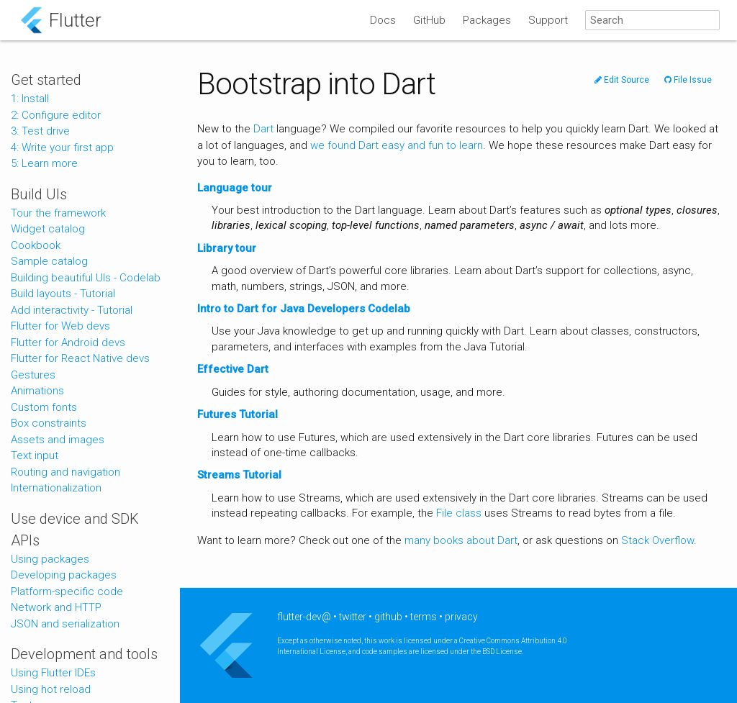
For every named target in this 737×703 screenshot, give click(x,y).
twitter (352, 616)
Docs (383, 20)
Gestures (33, 374)
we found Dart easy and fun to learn (396, 145)
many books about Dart (460, 540)
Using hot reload (51, 689)
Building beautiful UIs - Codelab (85, 277)
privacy (461, 616)
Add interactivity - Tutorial (71, 310)
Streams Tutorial (239, 474)
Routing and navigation (65, 472)
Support (548, 20)
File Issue (688, 80)
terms (423, 616)
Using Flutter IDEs (53, 672)
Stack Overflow (657, 540)
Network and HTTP (56, 607)
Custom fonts (44, 407)
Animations (37, 390)
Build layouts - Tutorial (63, 293)
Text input (34, 455)
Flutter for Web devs (60, 325)
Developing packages (64, 574)
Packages (487, 20)
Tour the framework (58, 213)
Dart (263, 128)
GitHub (429, 20)
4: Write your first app (62, 147)
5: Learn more (44, 163)
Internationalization (56, 487)
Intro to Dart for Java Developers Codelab (303, 308)
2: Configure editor (56, 115)
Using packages (50, 559)
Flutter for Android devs (68, 342)
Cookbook (35, 245)
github (388, 616)
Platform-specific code (67, 591)
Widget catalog (48, 228)
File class (458, 513)
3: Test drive (40, 130)
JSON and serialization (65, 623)
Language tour (234, 187)
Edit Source (621, 80)
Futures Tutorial (237, 414)
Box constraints (48, 423)
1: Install (30, 98)
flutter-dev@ (304, 616)
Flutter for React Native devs (80, 358)
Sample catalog (49, 261)
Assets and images (57, 439)
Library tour (226, 248)
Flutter (75, 20)
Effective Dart (232, 369)
